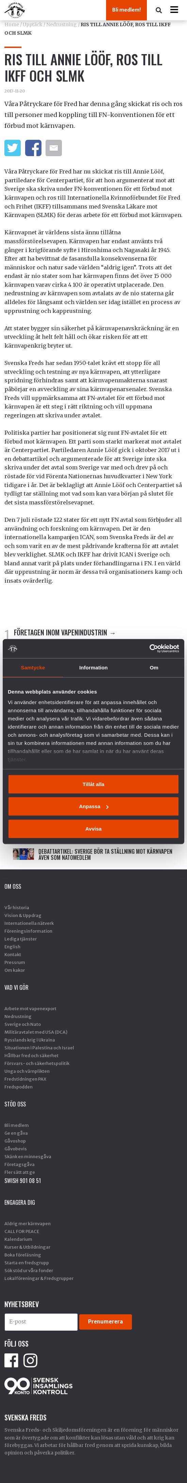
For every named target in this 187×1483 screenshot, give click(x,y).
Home (11, 24)
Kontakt (12, 954)
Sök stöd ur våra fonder (28, 1270)
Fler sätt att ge (19, 1172)
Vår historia (16, 907)
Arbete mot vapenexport (30, 1008)
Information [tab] (93, 667)
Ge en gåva (16, 1133)
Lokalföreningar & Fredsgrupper (38, 1278)
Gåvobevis (15, 1148)
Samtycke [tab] (33, 667)
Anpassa (93, 806)
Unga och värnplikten (27, 1071)
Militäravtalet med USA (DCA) (35, 1032)
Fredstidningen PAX (25, 1079)
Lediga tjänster (20, 939)
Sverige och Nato (22, 1024)
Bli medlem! (126, 10)
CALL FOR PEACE (21, 1231)
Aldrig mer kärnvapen (27, 1223)
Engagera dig (19, 1202)
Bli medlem (16, 1125)
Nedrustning (61, 24)
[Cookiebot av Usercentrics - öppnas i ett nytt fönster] (149, 648)
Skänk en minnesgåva (27, 1156)
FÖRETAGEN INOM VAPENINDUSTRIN (60, 632)
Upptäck (32, 24)
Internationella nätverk (29, 923)
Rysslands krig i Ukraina (29, 1040)
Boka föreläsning (22, 1254)
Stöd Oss (15, 1104)
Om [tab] (154, 667)
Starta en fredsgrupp (26, 1262)
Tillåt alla (93, 784)
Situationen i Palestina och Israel (39, 1047)
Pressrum (14, 962)
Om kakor (14, 970)
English (12, 946)
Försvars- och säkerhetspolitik (36, 1063)
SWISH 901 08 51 (22, 1181)
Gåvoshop (15, 1141)
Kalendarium (18, 1239)
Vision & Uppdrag (22, 915)
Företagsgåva (19, 1164)
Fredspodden (18, 1086)
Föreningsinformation (28, 931)
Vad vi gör (16, 987)
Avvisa (93, 828)
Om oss (12, 886)
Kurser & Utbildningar (27, 1247)
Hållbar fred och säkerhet (31, 1055)
